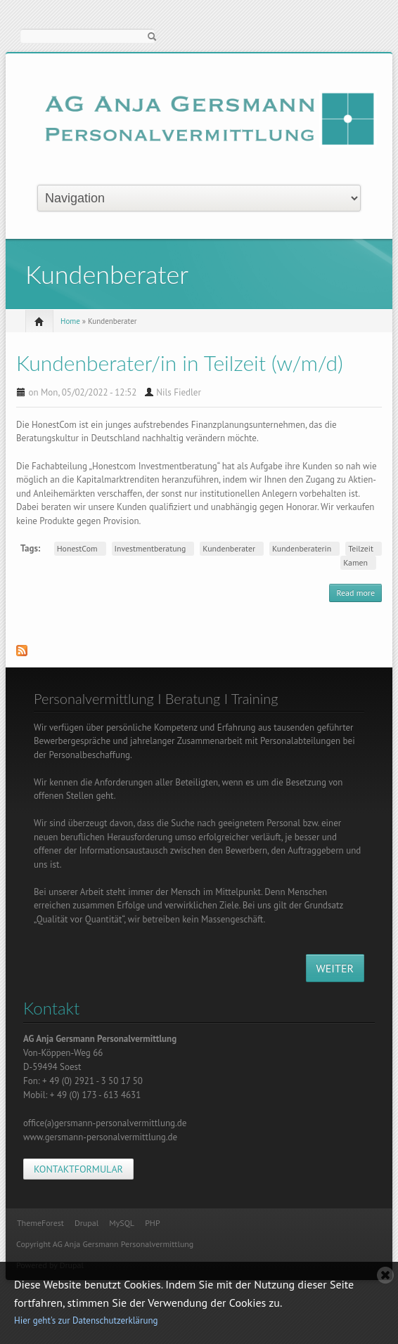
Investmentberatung (150, 548)
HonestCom (77, 548)
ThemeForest (40, 1223)
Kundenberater (229, 548)
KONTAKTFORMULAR (78, 1169)
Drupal (86, 1223)
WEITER (335, 968)
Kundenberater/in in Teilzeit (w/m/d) (179, 362)
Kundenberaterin (301, 548)
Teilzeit (360, 548)
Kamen (355, 562)
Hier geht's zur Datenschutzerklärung (86, 1320)
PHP (152, 1223)
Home (70, 321)
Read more (359, 594)
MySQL (121, 1223)
